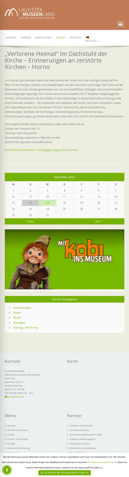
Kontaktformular (14, 396)
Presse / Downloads (17, 439)
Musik (17, 317)
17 (47, 203)
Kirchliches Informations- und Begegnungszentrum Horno (41, 150)
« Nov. (30, 221)
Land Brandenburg (79, 430)
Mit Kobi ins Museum (17, 430)
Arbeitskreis (42, 37)
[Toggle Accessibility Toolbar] (6, 470)
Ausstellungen (22, 307)
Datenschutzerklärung (18, 448)
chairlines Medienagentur (82, 439)
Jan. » (98, 221)
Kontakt (75, 37)
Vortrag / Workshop (25, 327)
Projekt (10, 434)
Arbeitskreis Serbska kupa (83, 448)
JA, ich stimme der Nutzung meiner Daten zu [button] (64, 472)
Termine (25, 37)
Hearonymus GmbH (79, 443)
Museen (10, 37)
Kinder (17, 312)
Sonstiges (19, 322)
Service (60, 37)
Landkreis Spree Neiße (81, 425)
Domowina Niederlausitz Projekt (86, 434)
